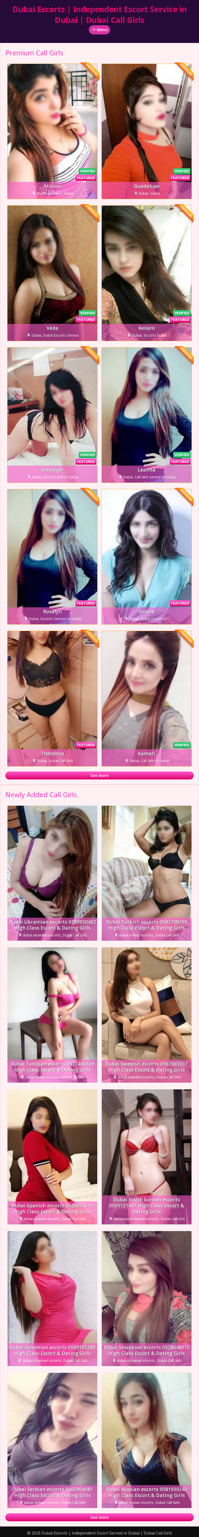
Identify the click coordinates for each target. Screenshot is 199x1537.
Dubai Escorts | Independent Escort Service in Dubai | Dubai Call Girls (99, 14)
